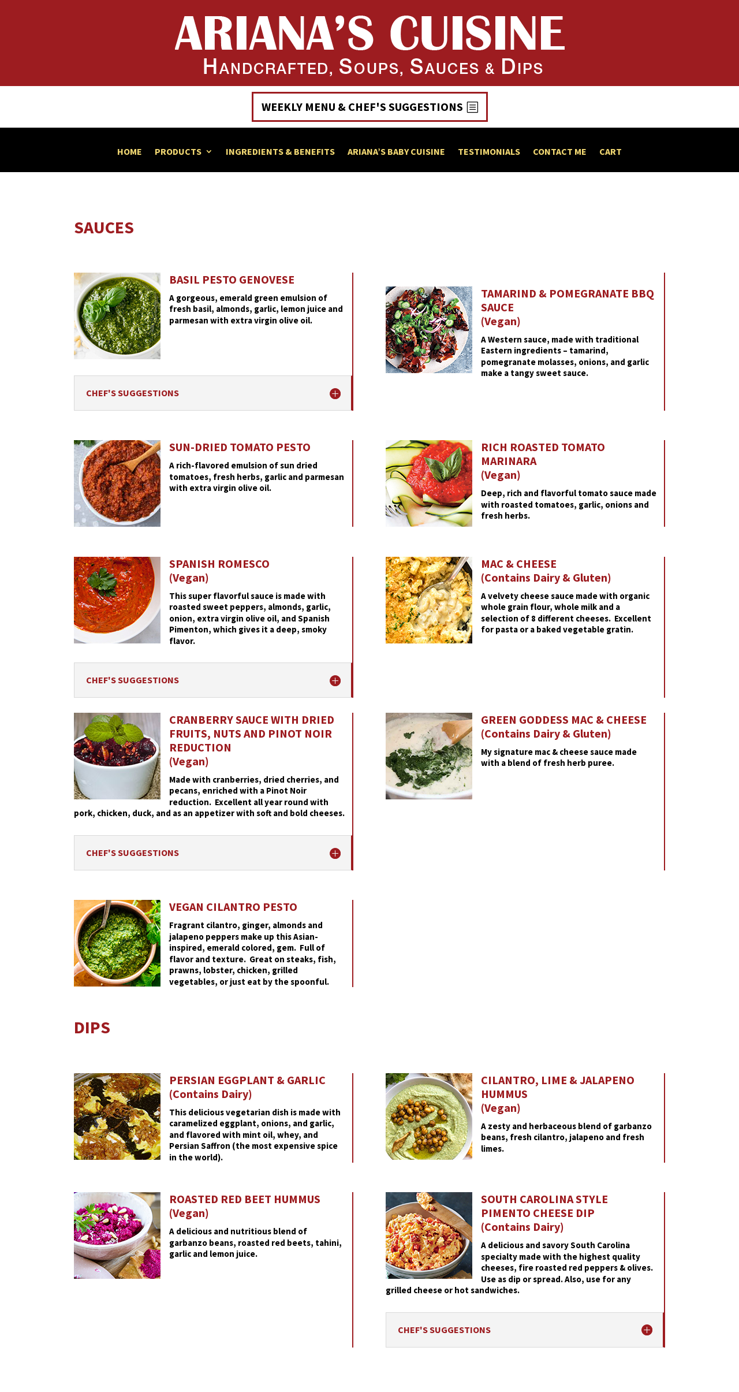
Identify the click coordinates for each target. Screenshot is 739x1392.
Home (129, 152)
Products (178, 152)
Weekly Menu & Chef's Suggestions (362, 106)
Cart (610, 152)
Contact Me (560, 152)
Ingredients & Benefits (280, 152)
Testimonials (489, 152)
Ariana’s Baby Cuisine (396, 152)
